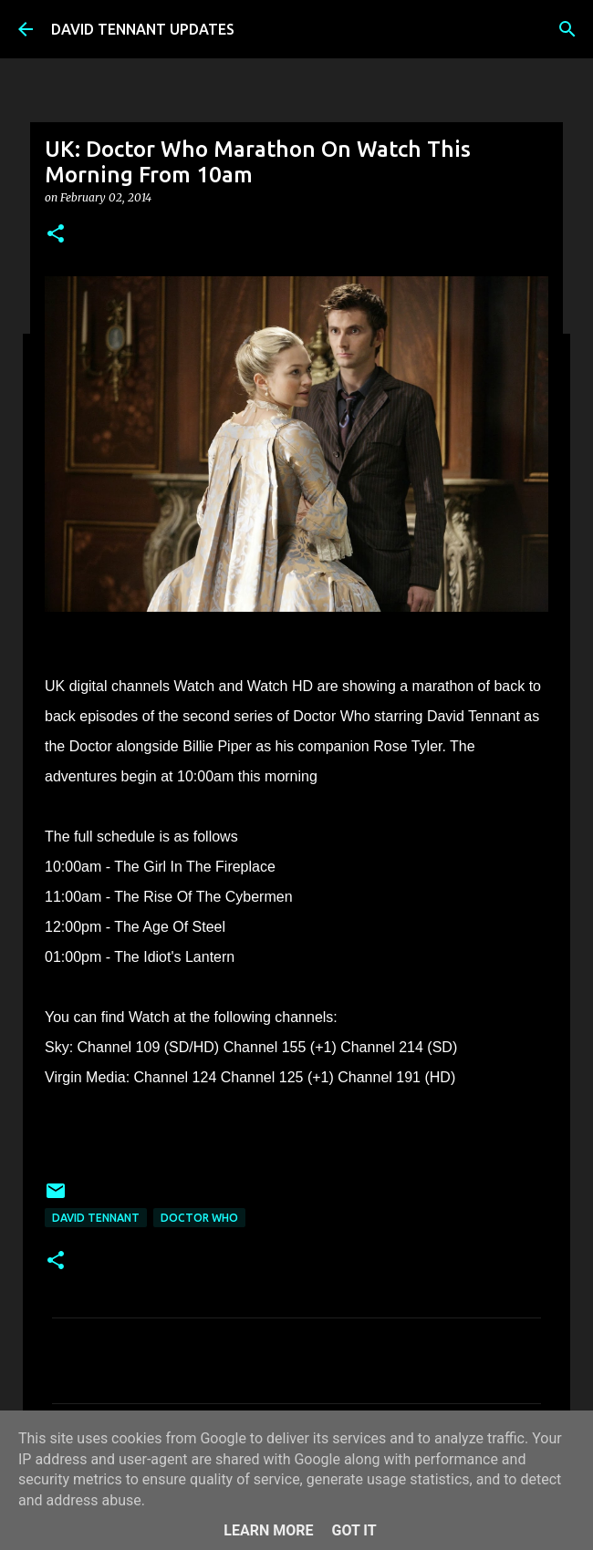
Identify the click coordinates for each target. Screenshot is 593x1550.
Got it (353, 1530)
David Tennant (96, 1218)
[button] (56, 234)
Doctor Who (199, 1218)
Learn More (268, 1530)
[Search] (567, 29)
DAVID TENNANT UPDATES (142, 29)
